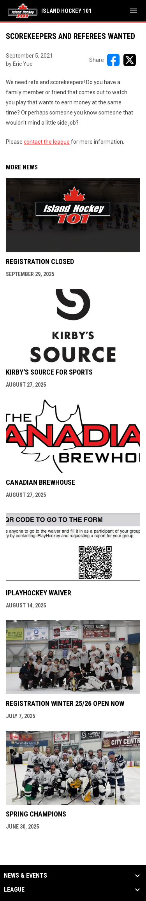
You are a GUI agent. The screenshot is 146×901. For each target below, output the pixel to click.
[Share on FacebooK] (113, 60)
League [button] (14, 890)
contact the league (47, 142)
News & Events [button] (25, 876)
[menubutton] (133, 11)
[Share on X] (129, 60)
